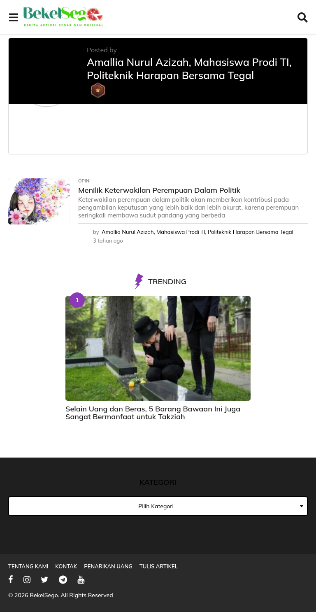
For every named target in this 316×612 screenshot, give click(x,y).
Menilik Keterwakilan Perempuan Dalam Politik (159, 190)
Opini (84, 180)
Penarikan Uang (108, 566)
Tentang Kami (28, 566)
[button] (13, 17)
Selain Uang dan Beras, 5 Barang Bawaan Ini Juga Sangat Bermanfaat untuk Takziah (152, 412)
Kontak (66, 566)
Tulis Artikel (158, 566)
